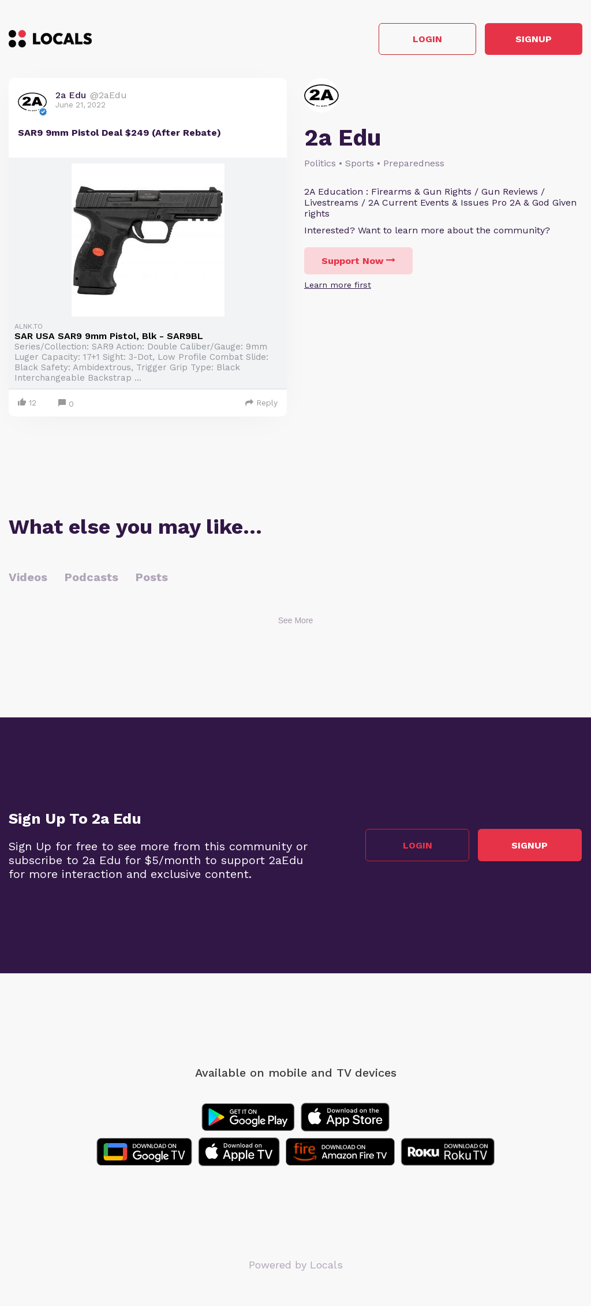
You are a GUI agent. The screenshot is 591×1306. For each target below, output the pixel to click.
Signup (531, 39)
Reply (261, 403)
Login (418, 39)
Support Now (358, 261)
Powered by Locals (296, 1265)
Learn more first (337, 285)
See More (295, 621)
